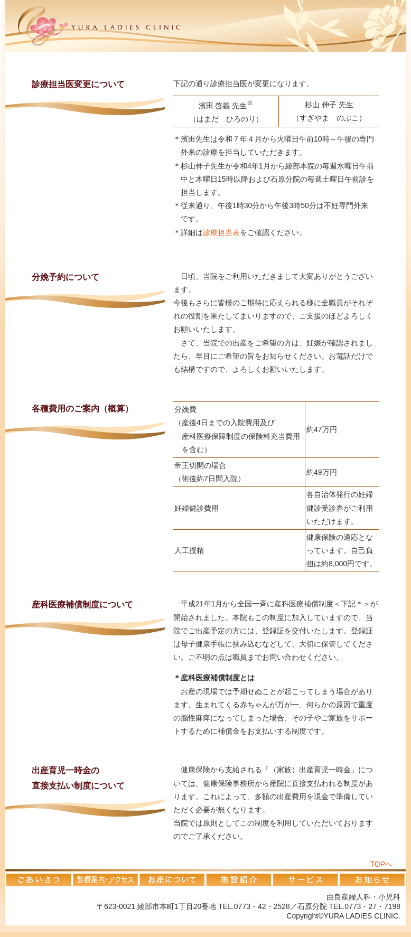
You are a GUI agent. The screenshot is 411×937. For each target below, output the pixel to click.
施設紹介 (238, 877)
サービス (305, 877)
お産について (171, 877)
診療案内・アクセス (105, 877)
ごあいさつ (38, 877)
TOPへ (381, 864)
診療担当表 (221, 232)
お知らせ (372, 877)
